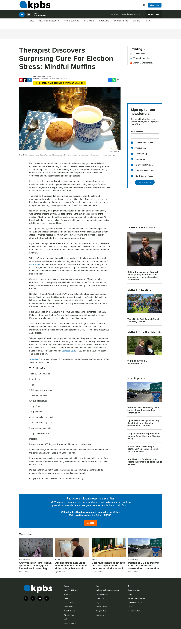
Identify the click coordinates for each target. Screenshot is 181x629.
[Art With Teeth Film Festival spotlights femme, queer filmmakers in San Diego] (36, 547)
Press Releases (69, 611)
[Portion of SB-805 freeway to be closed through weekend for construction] (145, 547)
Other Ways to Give (135, 602)
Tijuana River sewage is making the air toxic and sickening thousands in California (143, 423)
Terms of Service (70, 623)
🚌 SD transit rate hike (140, 58)
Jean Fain (33, 359)
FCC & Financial (69, 602)
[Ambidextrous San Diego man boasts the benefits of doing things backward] (72, 547)
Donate (90, 523)
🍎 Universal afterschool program (141, 64)
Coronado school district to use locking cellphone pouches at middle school (108, 565)
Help (147, 24)
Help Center (100, 615)
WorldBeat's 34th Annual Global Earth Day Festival (143, 320)
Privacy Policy (69, 615)
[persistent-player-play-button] (22, 17)
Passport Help (101, 611)
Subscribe (145, 182)
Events (136, 24)
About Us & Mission (71, 590)
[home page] (34, 6)
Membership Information (136, 598)
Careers (66, 598)
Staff (65, 619)
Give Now (155, 6)
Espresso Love (68, 351)
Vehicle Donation (134, 611)
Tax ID (130, 607)
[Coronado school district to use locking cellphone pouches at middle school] (109, 547)
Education (96, 560)
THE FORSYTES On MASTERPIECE (137, 362)
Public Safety (133, 560)
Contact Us (100, 598)
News (31, 24)
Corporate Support (134, 590)
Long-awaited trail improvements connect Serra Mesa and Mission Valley (143, 436)
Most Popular (136, 378)
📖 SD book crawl (137, 54)
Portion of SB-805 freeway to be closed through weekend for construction (143, 410)
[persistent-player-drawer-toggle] (154, 16)
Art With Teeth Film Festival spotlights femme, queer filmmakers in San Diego (35, 565)
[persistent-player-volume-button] (29, 16)
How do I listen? (101, 607)
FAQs (98, 602)
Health (57, 560)
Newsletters (68, 594)
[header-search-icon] (144, 6)
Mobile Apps (68, 607)
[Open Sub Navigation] (36, 24)
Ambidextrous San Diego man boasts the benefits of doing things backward (144, 462)
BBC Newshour (40, 18)
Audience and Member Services (107, 590)
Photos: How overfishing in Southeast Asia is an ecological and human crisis (142, 449)
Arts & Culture (71, 24)
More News (26, 534)
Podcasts (104, 24)
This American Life (133, 17)
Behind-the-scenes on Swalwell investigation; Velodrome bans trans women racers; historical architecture (142, 276)
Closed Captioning (102, 594)
